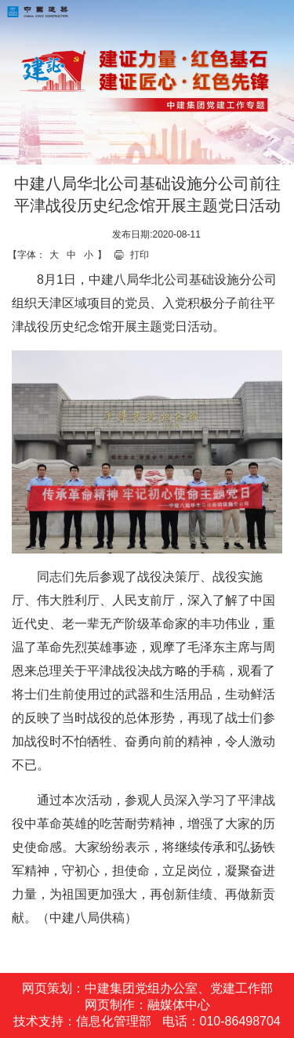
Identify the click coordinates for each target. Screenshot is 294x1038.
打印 (139, 254)
